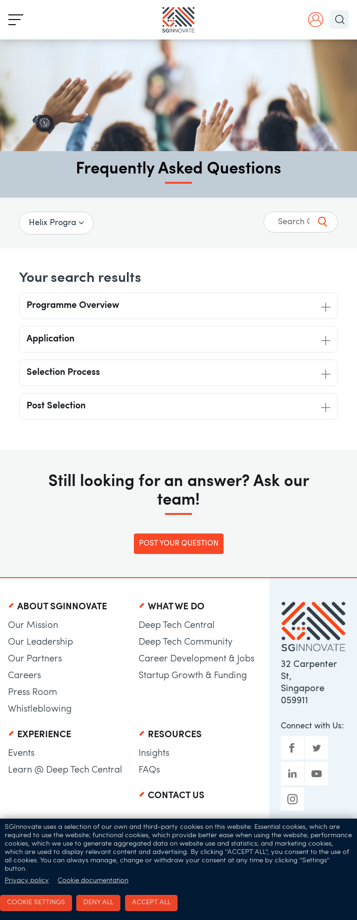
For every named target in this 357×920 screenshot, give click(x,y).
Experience (44, 735)
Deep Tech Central (177, 625)
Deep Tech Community (185, 642)
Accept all (151, 902)
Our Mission (33, 625)
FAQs (149, 770)
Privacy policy (27, 880)
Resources (175, 735)
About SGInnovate (62, 607)
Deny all (98, 902)
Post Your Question (178, 543)
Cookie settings (36, 902)
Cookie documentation (93, 880)
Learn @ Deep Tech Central (65, 770)
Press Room (32, 692)
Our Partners (35, 659)
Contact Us (176, 795)
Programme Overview (72, 305)
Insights (154, 753)
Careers (24, 675)
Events (21, 753)
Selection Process (63, 372)
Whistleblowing (40, 709)
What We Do (176, 607)
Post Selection (56, 406)
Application (50, 339)
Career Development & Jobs (196, 659)
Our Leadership (40, 642)
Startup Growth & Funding (193, 675)
